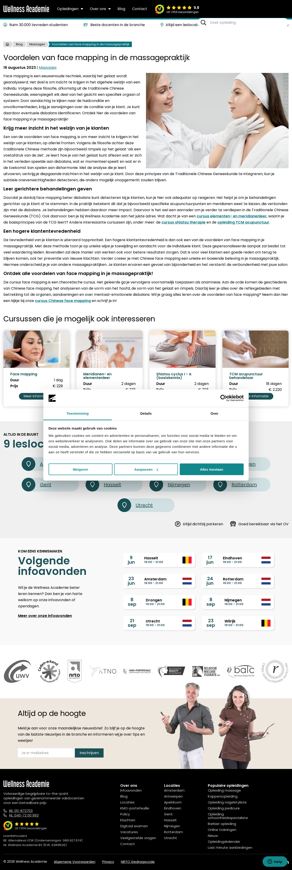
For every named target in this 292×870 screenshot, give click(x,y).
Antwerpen (173, 796)
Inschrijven (89, 752)
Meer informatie (37, 396)
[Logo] (26, 11)
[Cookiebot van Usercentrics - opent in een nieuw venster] (224, 398)
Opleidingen (70, 8)
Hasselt (103, 484)
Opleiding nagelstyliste (227, 802)
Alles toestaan (211, 469)
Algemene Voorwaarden (74, 861)
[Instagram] (276, 862)
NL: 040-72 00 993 (24, 815)
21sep (132, 622)
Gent (36, 484)
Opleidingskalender (224, 841)
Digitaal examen (134, 826)
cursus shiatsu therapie (184, 222)
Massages (37, 44)
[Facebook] (266, 862)
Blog (121, 8)
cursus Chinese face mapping (63, 300)
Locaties (127, 802)
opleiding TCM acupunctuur (243, 222)
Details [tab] (146, 413)
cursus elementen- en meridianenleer (232, 216)
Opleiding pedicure (224, 808)
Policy (125, 814)
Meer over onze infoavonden (45, 615)
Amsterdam (174, 790)
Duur (14, 380)
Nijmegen (169, 484)
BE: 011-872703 (21, 810)
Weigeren (80, 469)
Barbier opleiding (222, 823)
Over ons (100, 8)
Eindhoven (172, 808)
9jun (131, 559)
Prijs (14, 386)
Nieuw (213, 835)
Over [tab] (215, 413)
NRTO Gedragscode (138, 861)
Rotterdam (235, 484)
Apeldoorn (173, 802)
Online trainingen (222, 829)
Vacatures (129, 832)
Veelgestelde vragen (138, 837)
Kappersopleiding (222, 796)
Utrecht (135, 505)
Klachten (127, 820)
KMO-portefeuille (134, 808)
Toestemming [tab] (77, 413)
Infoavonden (131, 790)
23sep (210, 622)
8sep (132, 601)
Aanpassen (146, 469)
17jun (210, 559)
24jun (210, 580)
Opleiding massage (224, 790)
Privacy (108, 861)
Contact (139, 8)
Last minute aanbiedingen (230, 847)
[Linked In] (287, 862)
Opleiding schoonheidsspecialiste (228, 816)
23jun (131, 580)
